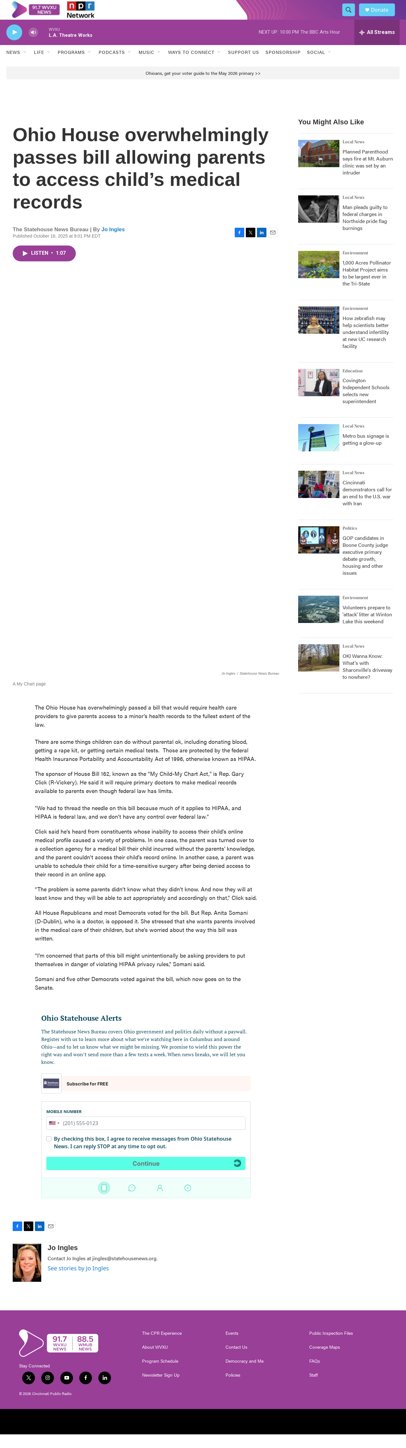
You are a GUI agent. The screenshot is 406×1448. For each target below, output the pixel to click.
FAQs (314, 1374)
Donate (383, 16)
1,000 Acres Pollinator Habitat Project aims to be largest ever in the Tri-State (367, 286)
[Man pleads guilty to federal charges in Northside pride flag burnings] (318, 222)
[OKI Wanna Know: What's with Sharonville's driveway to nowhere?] (318, 671)
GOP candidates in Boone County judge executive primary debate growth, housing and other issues (365, 569)
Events (232, 1346)
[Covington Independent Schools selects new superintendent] (318, 396)
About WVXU (155, 1360)
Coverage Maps (324, 1360)
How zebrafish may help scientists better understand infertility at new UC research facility (366, 345)
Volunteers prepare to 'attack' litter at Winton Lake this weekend (367, 628)
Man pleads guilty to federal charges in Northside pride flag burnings (365, 231)
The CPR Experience (162, 1346)
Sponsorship (283, 66)
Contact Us (236, 1360)
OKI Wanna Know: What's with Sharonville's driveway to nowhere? (367, 680)
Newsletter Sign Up (161, 1388)
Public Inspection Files (331, 1346)
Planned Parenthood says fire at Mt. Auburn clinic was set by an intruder (368, 175)
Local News (353, 155)
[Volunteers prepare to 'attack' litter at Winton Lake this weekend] (318, 623)
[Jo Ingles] (27, 1276)
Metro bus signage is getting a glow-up (366, 453)
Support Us (243, 66)
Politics (350, 542)
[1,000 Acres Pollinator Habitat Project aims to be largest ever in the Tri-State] (318, 278)
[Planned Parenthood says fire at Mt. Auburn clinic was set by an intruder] (318, 167)
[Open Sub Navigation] (25, 66)
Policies (233, 1388)
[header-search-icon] (351, 16)
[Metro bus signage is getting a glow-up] (318, 451)
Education (353, 384)
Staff (313, 1388)
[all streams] (377, 46)
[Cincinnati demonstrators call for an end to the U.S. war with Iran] (318, 498)
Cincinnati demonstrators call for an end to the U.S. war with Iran (367, 507)
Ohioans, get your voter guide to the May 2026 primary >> (203, 86)
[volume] (33, 46)
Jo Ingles (113, 243)
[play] (14, 46)
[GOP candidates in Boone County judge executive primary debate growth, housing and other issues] (318, 553)
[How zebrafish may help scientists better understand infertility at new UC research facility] (318, 333)
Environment (355, 266)
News (13, 66)
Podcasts (112, 66)
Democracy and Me (245, 1374)
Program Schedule (160, 1374)
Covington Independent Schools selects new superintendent (366, 404)
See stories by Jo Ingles (78, 1282)
